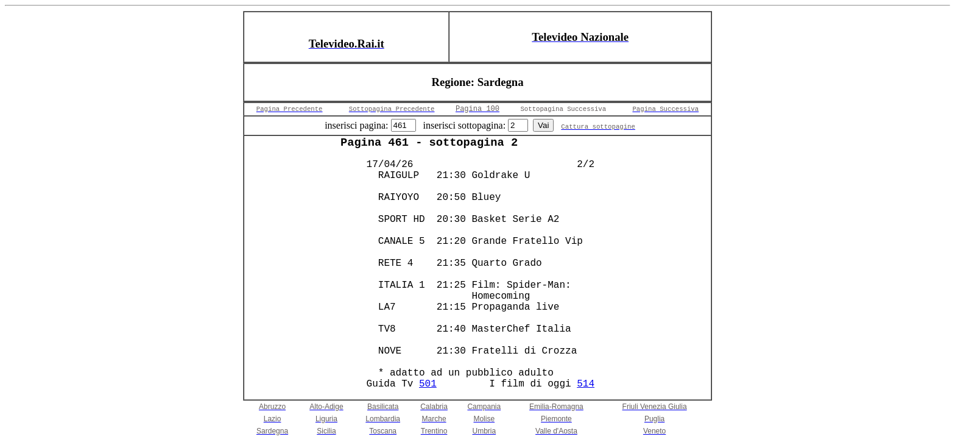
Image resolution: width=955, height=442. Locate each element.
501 (428, 384)
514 (585, 384)
